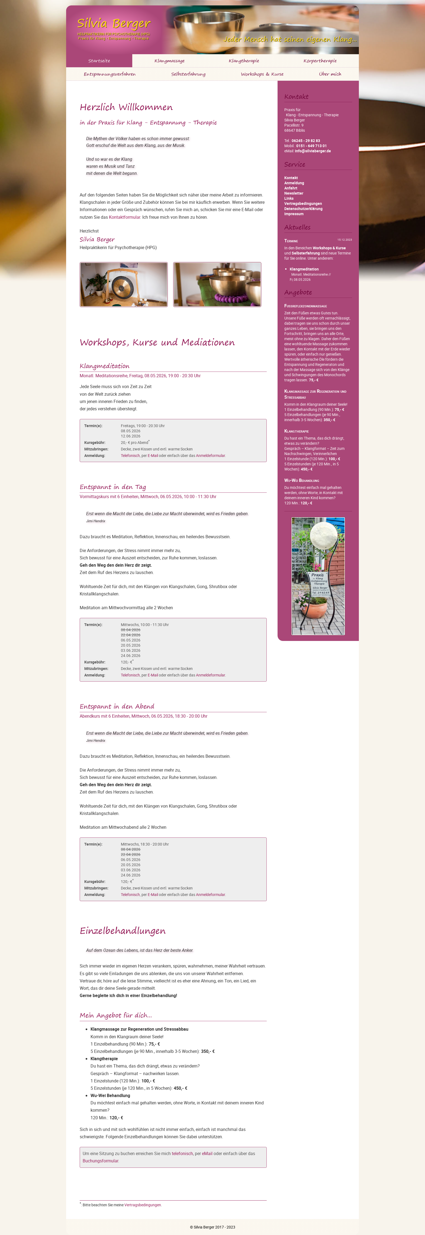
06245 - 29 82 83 (306, 140)
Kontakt (291, 177)
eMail (207, 1153)
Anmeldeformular (210, 455)
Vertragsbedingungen (142, 1204)
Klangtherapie (244, 61)
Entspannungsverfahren (110, 74)
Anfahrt (290, 188)
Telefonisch (130, 455)
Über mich (330, 74)
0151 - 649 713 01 (311, 145)
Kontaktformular (124, 217)
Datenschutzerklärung (303, 208)
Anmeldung (294, 182)
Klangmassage (169, 61)
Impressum (294, 213)
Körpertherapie (320, 61)
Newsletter (293, 193)
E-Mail (153, 455)
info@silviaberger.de (313, 150)
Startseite (99, 61)
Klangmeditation (304, 269)
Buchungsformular (100, 1161)
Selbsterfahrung (188, 74)
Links (289, 198)
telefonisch (182, 1153)
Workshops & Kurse (262, 74)
